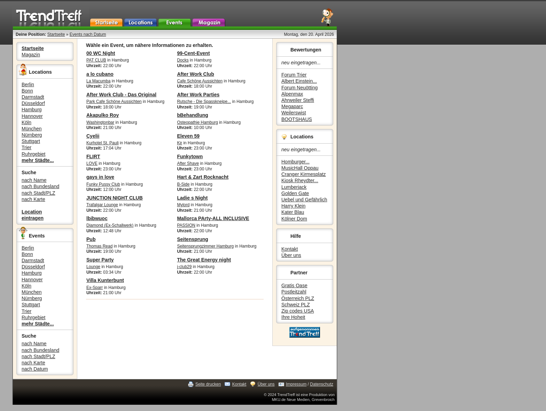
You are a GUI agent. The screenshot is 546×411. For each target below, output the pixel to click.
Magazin (31, 54)
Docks (182, 60)
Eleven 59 (188, 136)
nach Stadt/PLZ (38, 193)
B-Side (183, 184)
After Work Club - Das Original (121, 94)
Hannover (32, 116)
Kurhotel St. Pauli (102, 142)
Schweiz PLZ (295, 304)
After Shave (188, 163)
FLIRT (93, 156)
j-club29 (184, 266)
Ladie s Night (192, 198)
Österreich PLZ (297, 298)
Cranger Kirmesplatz (303, 174)
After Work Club (195, 74)
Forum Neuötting (299, 87)
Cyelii (92, 136)
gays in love (100, 177)
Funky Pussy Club (103, 184)
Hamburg (32, 109)
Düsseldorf (33, 103)
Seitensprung (192, 239)
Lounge (93, 266)
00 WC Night (100, 53)
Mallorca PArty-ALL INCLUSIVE (213, 218)
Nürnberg (32, 135)
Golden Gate (295, 193)
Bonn (27, 91)
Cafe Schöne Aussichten (200, 81)
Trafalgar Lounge (102, 204)
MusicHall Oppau (300, 168)
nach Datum (35, 369)
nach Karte (33, 199)
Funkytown (190, 156)
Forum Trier (293, 75)
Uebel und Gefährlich (304, 199)
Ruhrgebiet (34, 154)
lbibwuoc (97, 218)
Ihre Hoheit (293, 317)
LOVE (92, 163)
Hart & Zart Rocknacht (202, 177)
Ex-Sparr (94, 287)
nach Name (34, 180)
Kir (179, 142)
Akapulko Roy (102, 115)
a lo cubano (100, 74)
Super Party (100, 260)
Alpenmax (292, 94)
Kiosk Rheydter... (299, 180)
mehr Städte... (38, 160)
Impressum (296, 384)
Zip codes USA (297, 311)
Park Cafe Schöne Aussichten (114, 101)
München (32, 128)
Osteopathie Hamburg (197, 122)
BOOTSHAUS (296, 119)
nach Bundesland (40, 186)
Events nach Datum (88, 34)
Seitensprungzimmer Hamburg (205, 246)
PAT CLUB (96, 60)
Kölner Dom (294, 218)
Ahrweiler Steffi (297, 100)
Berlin (28, 84)
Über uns (291, 255)
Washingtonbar (100, 122)
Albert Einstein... (299, 81)
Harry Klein (293, 206)
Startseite (56, 34)
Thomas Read (99, 246)
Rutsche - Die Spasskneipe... (204, 101)
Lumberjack (293, 187)
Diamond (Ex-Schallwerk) (109, 225)
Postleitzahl (293, 292)
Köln (26, 122)
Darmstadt (33, 97)
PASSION (186, 225)
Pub (90, 239)
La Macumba (98, 81)
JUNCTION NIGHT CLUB (114, 198)
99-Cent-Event (193, 53)
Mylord (183, 204)
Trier (26, 147)
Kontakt (289, 249)
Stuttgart (31, 141)
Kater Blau (292, 212)
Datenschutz (321, 384)
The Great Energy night (204, 260)
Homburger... (295, 161)
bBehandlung (192, 115)
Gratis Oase (294, 285)
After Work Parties (198, 94)
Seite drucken (208, 384)
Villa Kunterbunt (105, 280)
